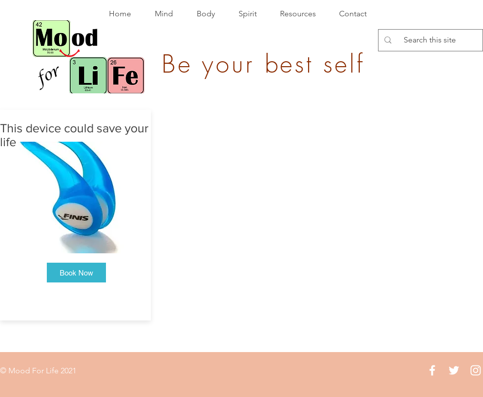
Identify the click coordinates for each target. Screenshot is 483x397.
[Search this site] (429, 40)
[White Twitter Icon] (454, 370)
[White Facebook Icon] (432, 370)
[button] (76, 272)
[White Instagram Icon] (476, 370)
